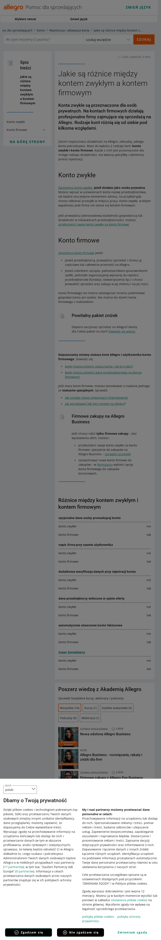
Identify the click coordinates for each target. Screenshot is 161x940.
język (8, 785)
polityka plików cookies (98, 917)
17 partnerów (13, 867)
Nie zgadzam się (80, 932)
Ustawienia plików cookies (129, 900)
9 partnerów (24, 871)
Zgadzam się (28, 932)
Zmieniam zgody (132, 932)
